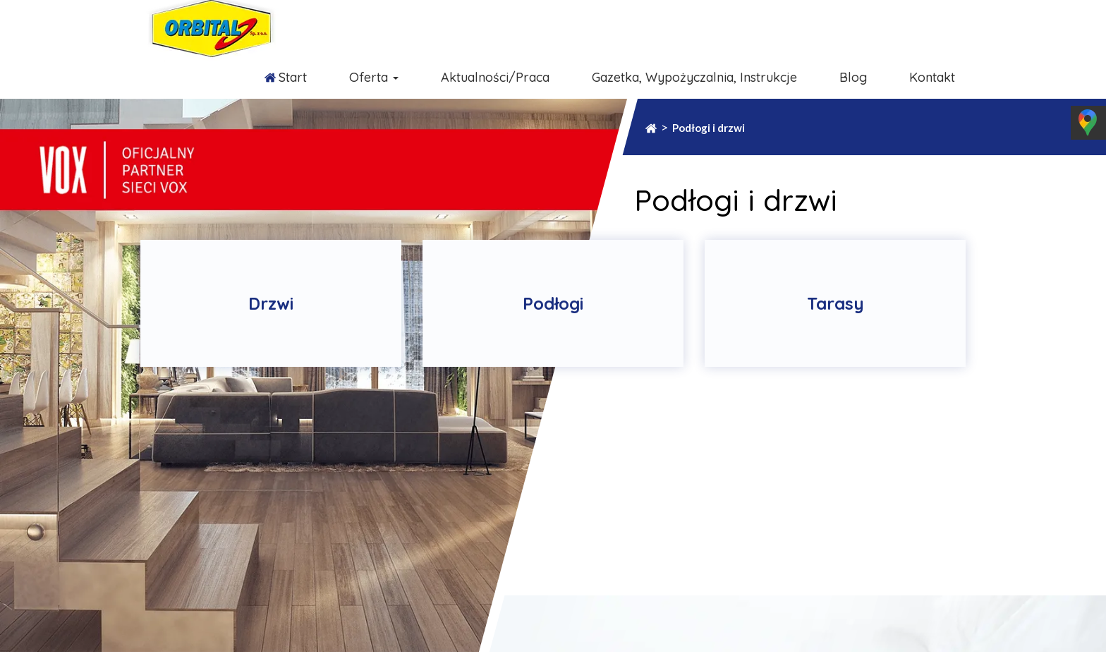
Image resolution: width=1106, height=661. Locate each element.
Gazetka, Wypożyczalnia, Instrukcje (694, 77)
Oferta (374, 77)
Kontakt (932, 77)
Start (293, 77)
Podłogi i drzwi (708, 127)
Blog (853, 77)
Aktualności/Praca (495, 77)
